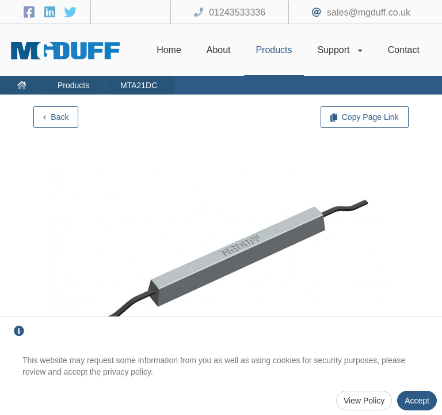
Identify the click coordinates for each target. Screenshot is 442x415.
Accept (417, 400)
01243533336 (237, 12)
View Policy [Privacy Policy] (364, 400)
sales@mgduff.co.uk (368, 12)
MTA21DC (138, 85)
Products (73, 85)
